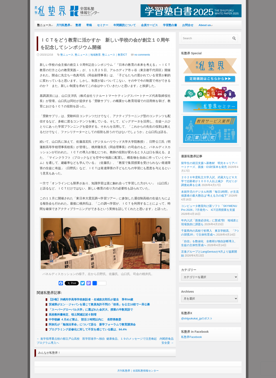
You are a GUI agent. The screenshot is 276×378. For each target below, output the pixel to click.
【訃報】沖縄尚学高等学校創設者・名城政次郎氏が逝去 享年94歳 (91, 299)
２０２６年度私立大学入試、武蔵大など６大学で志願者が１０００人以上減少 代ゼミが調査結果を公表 (209, 181)
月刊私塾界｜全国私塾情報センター (138, 370)
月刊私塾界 (63, 25)
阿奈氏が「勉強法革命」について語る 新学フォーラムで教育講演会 (92, 324)
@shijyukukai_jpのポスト (197, 318)
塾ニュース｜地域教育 (88, 54)
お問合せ (187, 25)
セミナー (102, 25)
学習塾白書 (170, 25)
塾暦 (78, 25)
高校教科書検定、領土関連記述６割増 (74, 314)
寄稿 (89, 25)
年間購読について (124, 25)
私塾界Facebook (191, 337)
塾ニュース (44, 25)
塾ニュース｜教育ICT (114, 54)
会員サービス (149, 25)
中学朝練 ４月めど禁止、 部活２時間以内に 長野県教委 (85, 319)
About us (205, 25)
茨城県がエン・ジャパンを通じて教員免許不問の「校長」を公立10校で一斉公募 (99, 304)
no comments (142, 54)
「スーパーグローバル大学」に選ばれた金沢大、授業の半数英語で (91, 309)
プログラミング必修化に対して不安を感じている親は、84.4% (88, 329)
